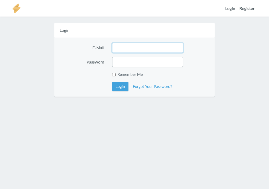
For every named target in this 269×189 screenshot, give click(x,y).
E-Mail (98, 47)
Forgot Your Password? (152, 86)
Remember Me (130, 74)
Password (95, 61)
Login (230, 8)
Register (247, 8)
